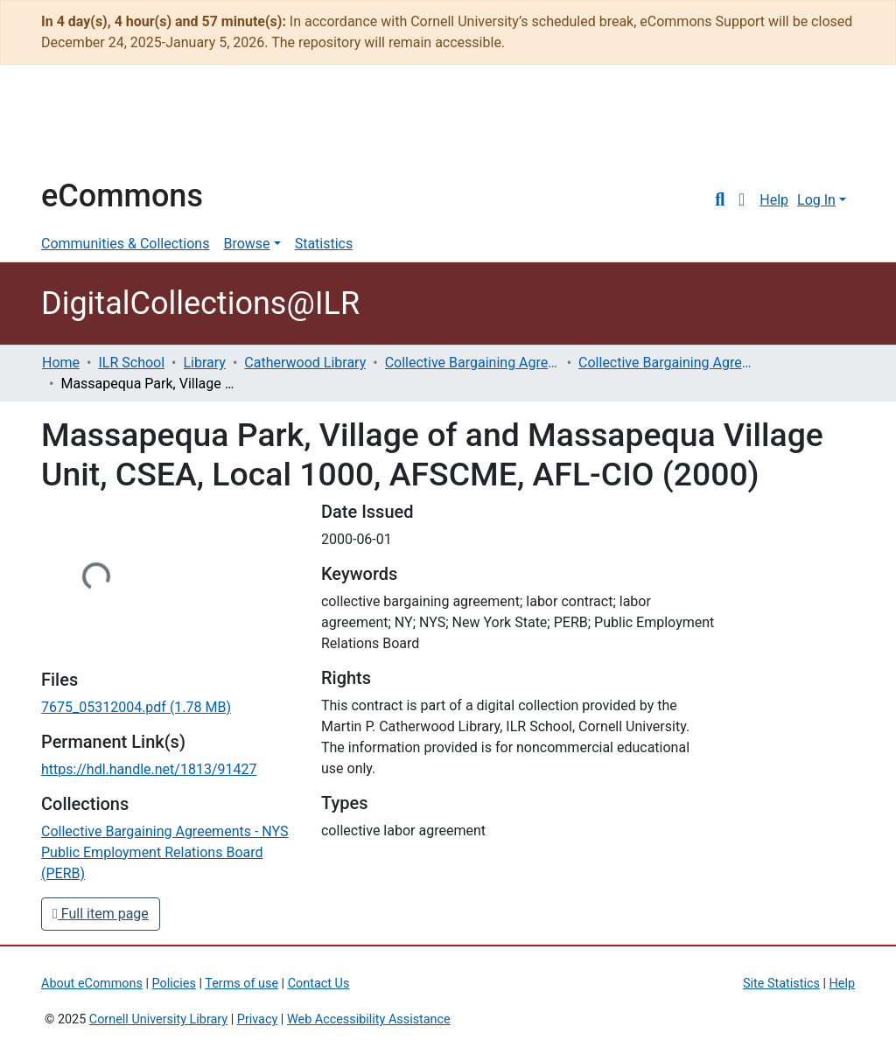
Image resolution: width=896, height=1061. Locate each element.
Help (774, 200)
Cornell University (85, 129)
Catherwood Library (305, 362)
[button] (741, 200)
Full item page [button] (100, 913)
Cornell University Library (158, 1019)
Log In (816, 200)
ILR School (131, 362)
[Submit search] (720, 200)
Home (61, 362)
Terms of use (241, 983)
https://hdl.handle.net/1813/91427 (148, 769)
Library (205, 362)
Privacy (257, 1019)
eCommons (122, 196)
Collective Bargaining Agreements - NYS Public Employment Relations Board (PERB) (665, 362)
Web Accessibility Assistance (369, 1019)
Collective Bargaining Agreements (472, 362)
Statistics (324, 243)
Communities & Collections (125, 243)
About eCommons (92, 983)
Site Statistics (781, 983)
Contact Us (319, 983)
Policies (174, 983)
